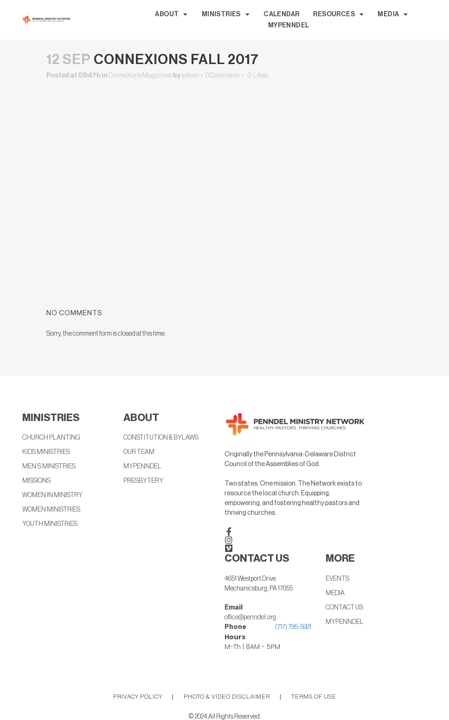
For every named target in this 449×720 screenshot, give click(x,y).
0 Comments (222, 75)
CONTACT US (344, 607)
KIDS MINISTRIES (46, 452)
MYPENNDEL (288, 25)
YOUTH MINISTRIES (49, 524)
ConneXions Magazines (140, 75)
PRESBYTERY (143, 481)
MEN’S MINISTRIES (49, 466)
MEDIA (393, 14)
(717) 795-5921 (293, 627)
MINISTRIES (226, 14)
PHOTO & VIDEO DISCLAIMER (227, 697)
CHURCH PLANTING (51, 438)
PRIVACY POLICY (137, 697)
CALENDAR (281, 14)
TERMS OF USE (313, 697)
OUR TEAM (138, 452)
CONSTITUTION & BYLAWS (161, 438)
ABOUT (171, 14)
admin (190, 75)
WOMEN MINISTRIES (51, 509)
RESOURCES (338, 14)
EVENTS (337, 579)
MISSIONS (36, 481)
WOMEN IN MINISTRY (52, 495)
